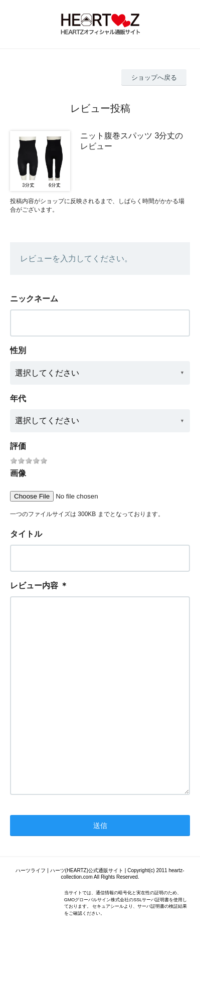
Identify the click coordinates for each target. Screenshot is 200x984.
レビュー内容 (34, 585)
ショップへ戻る (154, 77)
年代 (18, 398)
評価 (18, 446)
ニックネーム (34, 298)
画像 (18, 473)
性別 (18, 350)
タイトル (26, 534)
